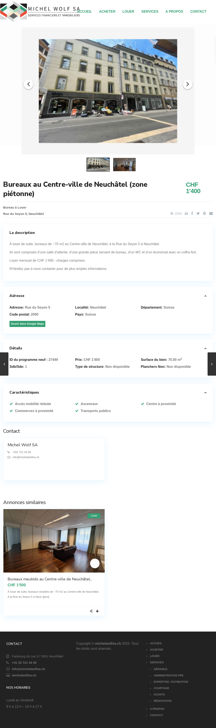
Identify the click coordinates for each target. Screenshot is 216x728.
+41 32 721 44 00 (24, 662)
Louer (22, 207)
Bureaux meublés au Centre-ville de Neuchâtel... (50, 579)
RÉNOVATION (163, 700)
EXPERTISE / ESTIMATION (171, 681)
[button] (28, 82)
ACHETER (107, 11)
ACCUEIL (84, 11)
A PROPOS (174, 11)
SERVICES (149, 11)
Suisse (168, 307)
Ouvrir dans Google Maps (27, 323)
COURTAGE (161, 688)
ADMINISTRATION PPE (169, 675)
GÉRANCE (160, 669)
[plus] (46, 596)
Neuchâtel (36, 214)
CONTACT (198, 11)
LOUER (128, 11)
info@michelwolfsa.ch (28, 669)
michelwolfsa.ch (24, 675)
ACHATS (159, 694)
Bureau (8, 207)
